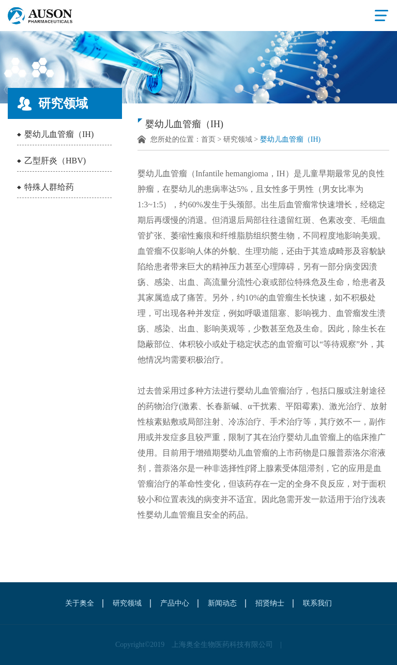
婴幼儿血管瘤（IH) (59, 134)
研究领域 (237, 139)
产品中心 (174, 603)
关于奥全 (79, 603)
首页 (208, 139)
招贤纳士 (269, 603)
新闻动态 (222, 603)
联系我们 (317, 603)
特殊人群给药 (49, 187)
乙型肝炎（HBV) (55, 160)
